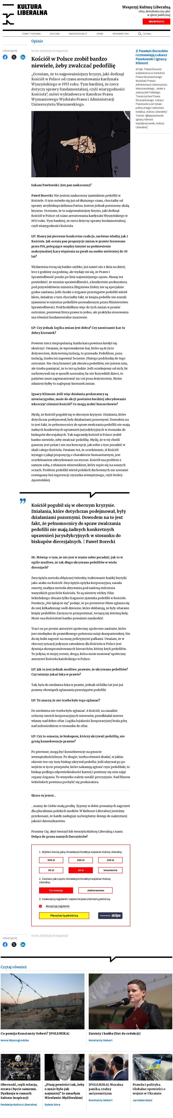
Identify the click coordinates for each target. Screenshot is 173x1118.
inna (110, 870)
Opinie (100, 34)
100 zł (110, 860)
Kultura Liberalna (25, 14)
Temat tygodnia (31, 34)
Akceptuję (58, 906)
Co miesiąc (56, 890)
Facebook (5, 57)
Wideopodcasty (78, 34)
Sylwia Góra (52, 1104)
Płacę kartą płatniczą (64, 915)
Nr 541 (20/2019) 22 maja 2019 (49, 51)
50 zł (51, 870)
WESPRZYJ (156, 21)
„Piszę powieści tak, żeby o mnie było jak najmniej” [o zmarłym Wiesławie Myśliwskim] (64, 1091)
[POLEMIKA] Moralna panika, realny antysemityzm (106, 1089)
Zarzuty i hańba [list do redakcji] (114, 1033)
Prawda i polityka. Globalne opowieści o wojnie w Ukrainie (149, 1089)
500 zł (51, 860)
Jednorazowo (95, 890)
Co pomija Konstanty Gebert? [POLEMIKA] (34, 1033)
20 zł (81, 870)
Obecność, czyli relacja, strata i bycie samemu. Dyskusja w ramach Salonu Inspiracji (19, 1091)
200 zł (80, 860)
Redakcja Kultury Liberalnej (19, 1104)
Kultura (55, 34)
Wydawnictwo (121, 34)
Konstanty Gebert (100, 1040)
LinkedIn (22, 57)
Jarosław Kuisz (142, 1100)
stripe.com (110, 915)
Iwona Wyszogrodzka (15, 1040)
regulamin (64, 906)
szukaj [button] (147, 34)
